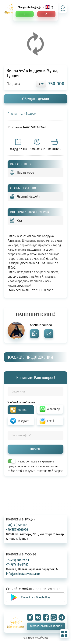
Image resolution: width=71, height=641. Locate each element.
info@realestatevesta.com (23, 573)
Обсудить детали (35, 99)
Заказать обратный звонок (46, 626)
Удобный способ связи (21, 402)
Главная (13, 113)
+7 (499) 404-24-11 (17, 560)
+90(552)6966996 (17, 529)
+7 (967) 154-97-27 (17, 564)
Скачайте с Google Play (35, 597)
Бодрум (31, 113)
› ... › (22, 113)
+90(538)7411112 (16, 525)
